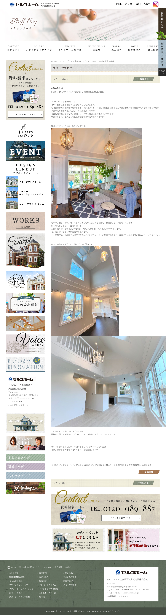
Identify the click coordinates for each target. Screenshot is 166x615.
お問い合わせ (69, 573)
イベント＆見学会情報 (48, 589)
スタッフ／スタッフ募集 (19, 597)
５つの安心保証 (15, 581)
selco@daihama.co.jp (130, 593)
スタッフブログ (65, 61)
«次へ (57, 79)
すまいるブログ (70, 577)
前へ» (65, 79)
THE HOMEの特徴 (17, 577)
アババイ (115, 611)
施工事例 (43, 573)
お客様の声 (44, 577)
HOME (54, 61)
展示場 (42, 597)
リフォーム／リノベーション (21, 589)
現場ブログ (68, 581)
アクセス (24, 405)
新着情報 (43, 581)
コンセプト (14, 573)
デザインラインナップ (18, 585)
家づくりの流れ (15, 593)
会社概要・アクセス (47, 593)
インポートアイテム (47, 585)
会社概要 (14, 405)
